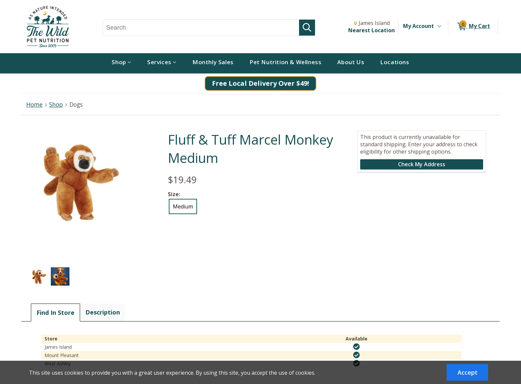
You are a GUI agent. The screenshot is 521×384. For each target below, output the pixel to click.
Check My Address (421, 164)
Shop (56, 104)
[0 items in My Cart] (473, 27)
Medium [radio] (183, 206)
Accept (467, 372)
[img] (356, 346)
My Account (418, 26)
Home (34, 104)
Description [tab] (102, 312)
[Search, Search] (201, 28)
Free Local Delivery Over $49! (260, 83)
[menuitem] (121, 63)
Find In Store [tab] (55, 313)
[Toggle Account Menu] (439, 27)
